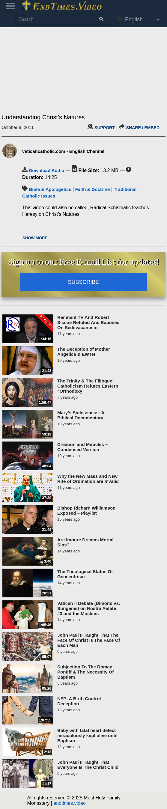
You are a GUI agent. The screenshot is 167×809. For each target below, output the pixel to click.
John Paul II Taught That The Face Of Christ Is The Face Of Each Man (88, 640)
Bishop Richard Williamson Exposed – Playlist (86, 510)
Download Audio (46, 170)
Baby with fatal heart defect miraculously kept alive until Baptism (87, 735)
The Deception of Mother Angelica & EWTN (83, 352)
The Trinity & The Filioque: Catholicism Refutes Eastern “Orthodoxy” (87, 386)
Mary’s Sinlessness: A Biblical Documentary (80, 415)
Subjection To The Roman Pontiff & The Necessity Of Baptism (85, 672)
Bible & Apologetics (50, 189)
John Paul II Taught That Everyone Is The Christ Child (87, 765)
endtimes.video (69, 803)
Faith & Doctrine (92, 189)
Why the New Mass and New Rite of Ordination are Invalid (88, 479)
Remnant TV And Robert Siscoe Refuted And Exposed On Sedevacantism (88, 322)
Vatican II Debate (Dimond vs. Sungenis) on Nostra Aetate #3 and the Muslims (88, 608)
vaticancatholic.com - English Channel (63, 151)
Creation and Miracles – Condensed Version (82, 447)
